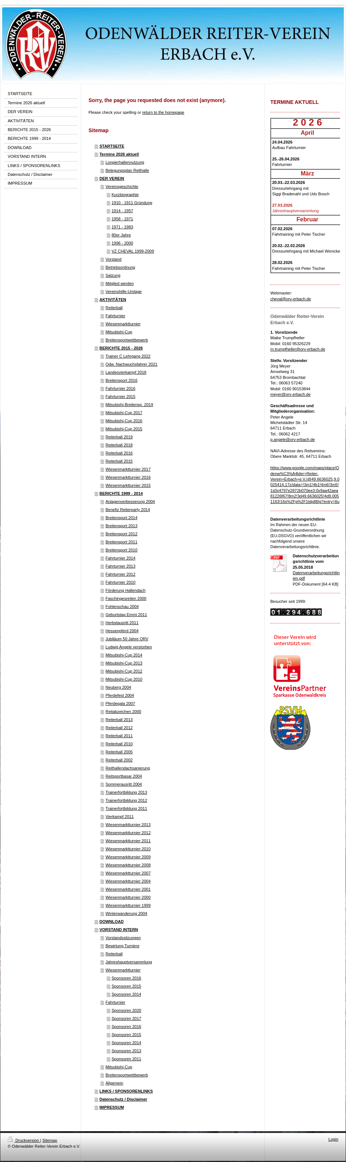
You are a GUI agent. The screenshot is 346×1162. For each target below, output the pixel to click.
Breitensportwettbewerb (126, 340)
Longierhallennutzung (124, 162)
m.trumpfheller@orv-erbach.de (297, 349)
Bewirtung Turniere (122, 946)
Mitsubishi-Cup (118, 332)
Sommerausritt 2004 (123, 784)
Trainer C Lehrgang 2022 (128, 356)
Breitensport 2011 (121, 542)
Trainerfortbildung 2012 (126, 800)
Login (333, 1139)
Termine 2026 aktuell (119, 154)
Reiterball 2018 (119, 445)
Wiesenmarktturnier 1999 (128, 905)
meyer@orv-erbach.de (290, 394)
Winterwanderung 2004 (126, 913)
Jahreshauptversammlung (128, 962)
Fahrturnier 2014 (120, 558)
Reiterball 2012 (119, 727)
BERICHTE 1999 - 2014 (121, 493)
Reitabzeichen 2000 (123, 711)
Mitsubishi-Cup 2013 (123, 663)
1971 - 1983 (122, 227)
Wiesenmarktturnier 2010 (128, 849)
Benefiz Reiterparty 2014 (127, 509)
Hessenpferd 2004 (121, 631)
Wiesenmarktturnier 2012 (128, 832)
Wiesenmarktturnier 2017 (128, 469)
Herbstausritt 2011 (121, 622)
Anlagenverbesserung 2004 (130, 501)
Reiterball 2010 (119, 744)
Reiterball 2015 (119, 461)
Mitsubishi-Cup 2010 (123, 679)
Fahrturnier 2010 (120, 582)
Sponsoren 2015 (126, 986)
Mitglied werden (119, 283)
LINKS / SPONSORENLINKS (126, 1091)
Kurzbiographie (125, 194)
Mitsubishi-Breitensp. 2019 (129, 404)
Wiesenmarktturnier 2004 (128, 881)
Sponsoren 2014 (126, 994)
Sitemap (49, 1140)
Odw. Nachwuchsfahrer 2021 (131, 364)
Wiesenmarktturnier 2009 (128, 857)
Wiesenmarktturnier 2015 (128, 485)
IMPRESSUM (112, 1107)
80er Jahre (121, 235)
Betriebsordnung (120, 267)
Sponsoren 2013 (126, 1051)
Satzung (112, 275)
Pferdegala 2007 (120, 703)
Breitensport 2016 (121, 380)
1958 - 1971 (122, 219)
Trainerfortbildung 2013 (126, 792)
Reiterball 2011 (119, 736)
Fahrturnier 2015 (120, 396)
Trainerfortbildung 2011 (126, 808)
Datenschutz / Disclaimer (123, 1099)
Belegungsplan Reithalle (127, 170)
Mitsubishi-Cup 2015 (123, 429)
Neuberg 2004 (118, 687)
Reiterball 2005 (119, 752)
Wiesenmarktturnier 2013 (128, 824)
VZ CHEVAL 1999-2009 (133, 251)
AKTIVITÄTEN (113, 299)
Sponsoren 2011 (126, 1059)
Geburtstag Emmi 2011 (126, 614)
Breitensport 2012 (121, 534)
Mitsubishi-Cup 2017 (123, 412)
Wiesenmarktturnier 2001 (128, 889)
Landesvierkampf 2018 (125, 372)
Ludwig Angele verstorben (128, 647)
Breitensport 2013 (121, 526)
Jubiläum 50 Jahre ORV (126, 639)
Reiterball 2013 (119, 719)
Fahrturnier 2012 (120, 574)
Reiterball (113, 307)
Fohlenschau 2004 (122, 606)
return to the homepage (163, 112)
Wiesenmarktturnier (122, 324)
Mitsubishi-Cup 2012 (123, 671)
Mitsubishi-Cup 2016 (123, 421)
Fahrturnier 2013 (120, 566)
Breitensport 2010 (121, 550)
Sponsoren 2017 (126, 1018)
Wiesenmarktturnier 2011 (128, 841)
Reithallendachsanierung (127, 768)
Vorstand (113, 259)
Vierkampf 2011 (119, 816)
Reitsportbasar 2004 (123, 776)
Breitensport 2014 (121, 517)
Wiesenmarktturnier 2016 (128, 477)
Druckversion (24, 1140)
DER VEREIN (112, 178)
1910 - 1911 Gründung (132, 202)
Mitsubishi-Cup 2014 (123, 655)
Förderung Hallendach (125, 590)
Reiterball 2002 (119, 760)
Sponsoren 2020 (126, 1010)
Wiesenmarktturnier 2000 (128, 897)
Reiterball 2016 (119, 453)
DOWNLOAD (112, 921)
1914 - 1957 (122, 211)
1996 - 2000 (122, 243)
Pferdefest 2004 (119, 695)
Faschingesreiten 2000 (125, 598)
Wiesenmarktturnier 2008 (128, 865)
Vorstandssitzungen (123, 937)
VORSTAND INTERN (119, 929)
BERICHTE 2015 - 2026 (121, 348)
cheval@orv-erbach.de (290, 299)
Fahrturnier (115, 316)
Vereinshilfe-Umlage (123, 291)
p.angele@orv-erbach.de (292, 439)
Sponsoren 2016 (126, 978)
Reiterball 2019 (119, 437)
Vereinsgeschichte (121, 186)
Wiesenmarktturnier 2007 (128, 873)
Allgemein (114, 1083)
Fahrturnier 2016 (120, 388)
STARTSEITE (112, 146)
